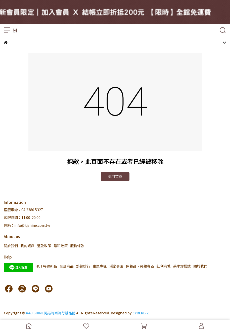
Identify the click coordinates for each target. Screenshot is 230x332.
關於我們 (11, 245)
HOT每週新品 (46, 266)
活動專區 (116, 266)
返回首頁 (115, 176)
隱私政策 (61, 245)
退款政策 (44, 245)
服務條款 (77, 245)
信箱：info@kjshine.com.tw (27, 225)
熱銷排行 (83, 266)
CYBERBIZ (140, 312)
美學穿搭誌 (182, 266)
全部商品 (67, 266)
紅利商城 (164, 266)
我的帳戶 (27, 245)
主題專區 (100, 266)
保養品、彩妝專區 (140, 266)
